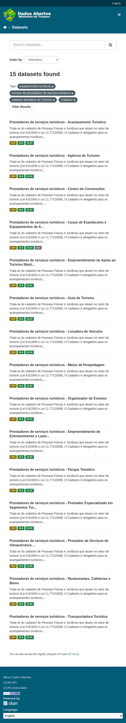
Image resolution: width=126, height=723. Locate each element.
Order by (16, 59)
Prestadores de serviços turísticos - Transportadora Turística (58, 616)
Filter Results (21, 106)
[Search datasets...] (57, 45)
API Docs (73, 654)
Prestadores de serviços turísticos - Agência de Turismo (55, 155)
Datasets (20, 27)
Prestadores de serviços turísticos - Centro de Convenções (57, 189)
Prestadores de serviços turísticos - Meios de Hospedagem (57, 365)
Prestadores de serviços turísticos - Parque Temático (52, 469)
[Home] (5, 27)
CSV (13, 143)
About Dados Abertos (17, 677)
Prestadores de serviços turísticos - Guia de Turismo (52, 298)
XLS (21, 143)
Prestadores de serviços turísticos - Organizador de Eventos (58, 398)
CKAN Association (15, 688)
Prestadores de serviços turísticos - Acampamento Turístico (58, 122)
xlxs (38, 247)
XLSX (29, 143)
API (59, 654)
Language (10, 709)
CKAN (10, 703)
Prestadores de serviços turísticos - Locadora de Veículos (56, 331)
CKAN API (10, 682)
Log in (116, 3)
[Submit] (110, 45)
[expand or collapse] (119, 14)
